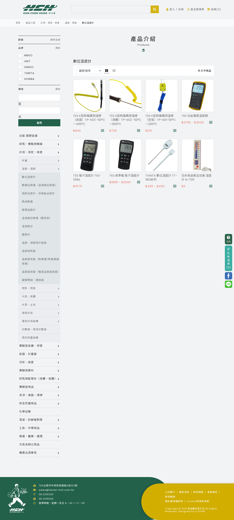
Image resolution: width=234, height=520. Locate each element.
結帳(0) (214, 9)
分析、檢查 (26, 362)
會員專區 (212, 492)
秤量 (24, 160)
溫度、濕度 (71, 22)
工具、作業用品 (29, 428)
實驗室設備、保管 (31, 346)
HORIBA (26, 79)
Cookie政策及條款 (198, 501)
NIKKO (25, 55)
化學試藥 (25, 411)
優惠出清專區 (28, 453)
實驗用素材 (26, 370)
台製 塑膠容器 (28, 136)
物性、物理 (29, 288)
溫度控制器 (29, 251)
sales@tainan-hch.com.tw (56, 490)
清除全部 (55, 39)
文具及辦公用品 (29, 444)
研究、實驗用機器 (31, 144)
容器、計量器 (28, 354)
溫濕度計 (27, 226)
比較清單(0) (228, 258)
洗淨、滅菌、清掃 (31, 395)
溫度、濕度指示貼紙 (34, 243)
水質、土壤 (29, 305)
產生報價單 (195, 9)
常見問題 (198, 492)
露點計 (26, 234)
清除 (57, 48)
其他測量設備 (30, 337)
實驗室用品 (26, 387)
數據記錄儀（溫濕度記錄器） (40, 185)
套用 (39, 122)
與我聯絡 (170, 496)
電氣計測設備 (30, 321)
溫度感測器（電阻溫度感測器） (41, 272)
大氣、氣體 (29, 296)
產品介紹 (30, 22)
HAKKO (26, 67)
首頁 (18, 22)
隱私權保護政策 (174, 501)
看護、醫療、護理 (31, 436)
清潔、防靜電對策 (31, 420)
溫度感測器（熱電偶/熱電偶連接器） (40, 261)
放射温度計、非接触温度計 (38, 193)
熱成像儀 (27, 201)
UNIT (24, 61)
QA (229, 239)
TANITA (26, 73)
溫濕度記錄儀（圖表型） (37, 218)
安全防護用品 (28, 403)
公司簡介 (170, 492)
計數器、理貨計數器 (34, 329)
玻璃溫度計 (29, 210)
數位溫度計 (29, 177)
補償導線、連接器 (33, 280)
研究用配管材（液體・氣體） (38, 379)
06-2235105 (46, 494)
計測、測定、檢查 (50, 22)
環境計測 (27, 313)
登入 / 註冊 (175, 9)
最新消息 (184, 492)
